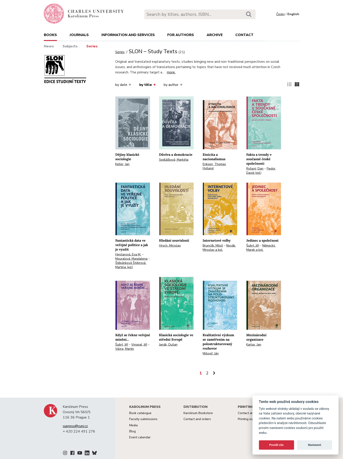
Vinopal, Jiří (139, 344)
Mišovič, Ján (211, 353)
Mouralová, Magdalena (131, 259)
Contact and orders (197, 419)
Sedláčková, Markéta (173, 160)
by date (123, 84)
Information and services (128, 34)
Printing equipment (251, 419)
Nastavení (314, 445)
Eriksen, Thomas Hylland (214, 166)
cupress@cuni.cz (75, 426)
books (50, 34)
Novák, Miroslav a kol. (219, 247)
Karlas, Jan (253, 344)
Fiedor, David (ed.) (261, 170)
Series (92, 46)
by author (173, 84)
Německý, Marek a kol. (260, 247)
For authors (180, 34)
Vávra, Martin (124, 349)
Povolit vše (276, 445)
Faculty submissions (143, 419)
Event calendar (140, 437)
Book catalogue (140, 413)
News (49, 46)
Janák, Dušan (168, 344)
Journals (79, 34)
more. (171, 72)
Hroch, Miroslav (170, 245)
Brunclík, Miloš (213, 245)
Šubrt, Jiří (252, 245)
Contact (244, 34)
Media (133, 425)
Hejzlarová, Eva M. (128, 254)
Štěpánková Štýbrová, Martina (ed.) (130, 265)
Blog (132, 431)
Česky (280, 14)
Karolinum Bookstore (198, 413)
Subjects (70, 46)
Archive (215, 34)
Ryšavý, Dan (254, 168)
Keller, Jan (122, 164)
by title (147, 84)
